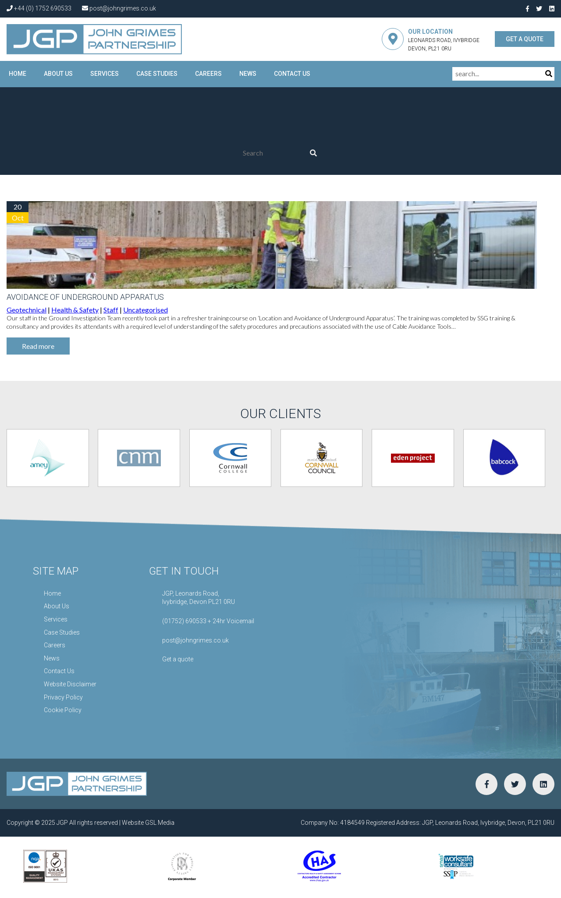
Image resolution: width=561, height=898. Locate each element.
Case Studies (157, 73)
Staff (110, 309)
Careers (208, 73)
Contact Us (292, 73)
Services (104, 73)
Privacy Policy (63, 697)
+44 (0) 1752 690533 (39, 8)
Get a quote (177, 659)
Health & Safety (75, 309)
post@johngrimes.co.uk (119, 8)
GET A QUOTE (524, 39)
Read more (38, 346)
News (247, 73)
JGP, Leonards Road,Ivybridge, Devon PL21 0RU (198, 598)
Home (17, 73)
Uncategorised (145, 309)
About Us (58, 73)
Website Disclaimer (70, 684)
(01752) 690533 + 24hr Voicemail (208, 621)
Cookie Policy (63, 709)
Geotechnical (26, 309)
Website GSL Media (148, 822)
